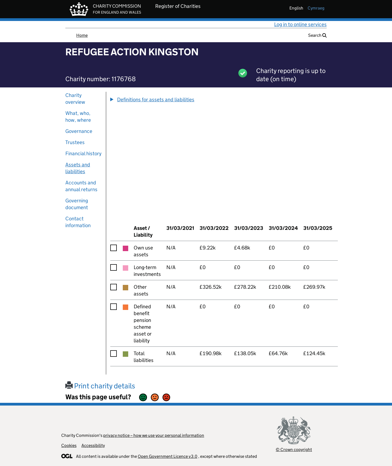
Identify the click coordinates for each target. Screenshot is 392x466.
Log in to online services (300, 24)
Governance (78, 131)
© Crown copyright (294, 449)
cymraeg (316, 8)
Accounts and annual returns (81, 186)
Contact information (78, 222)
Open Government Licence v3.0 (167, 456)
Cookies (68, 445)
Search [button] (317, 35)
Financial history (83, 153)
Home (82, 35)
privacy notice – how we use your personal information (153, 435)
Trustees (75, 142)
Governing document (76, 204)
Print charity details (100, 385)
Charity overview (75, 98)
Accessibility (93, 445)
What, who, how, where (78, 116)
